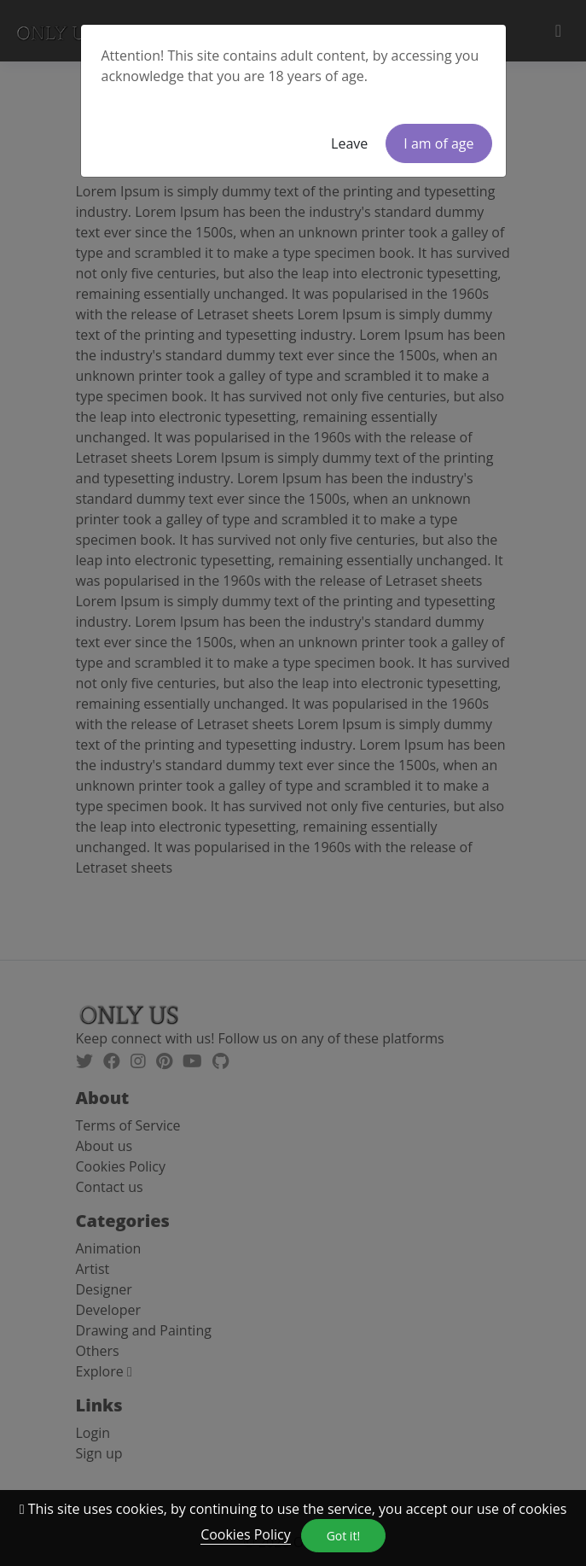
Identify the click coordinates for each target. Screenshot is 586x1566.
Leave (349, 143)
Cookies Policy (245, 1534)
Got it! (343, 1536)
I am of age (438, 143)
